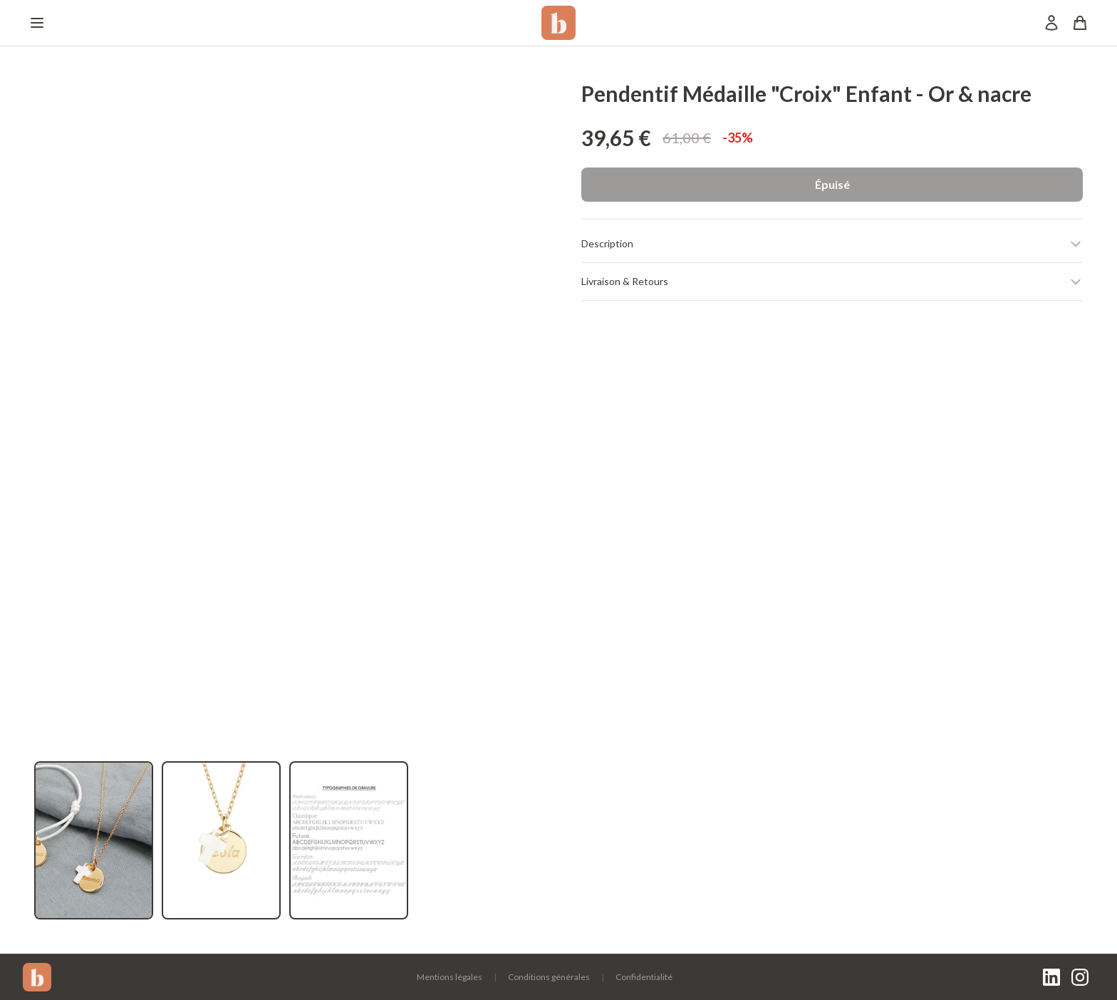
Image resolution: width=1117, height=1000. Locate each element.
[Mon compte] (1051, 23)
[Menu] (37, 23)
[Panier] (1080, 23)
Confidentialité (643, 976)
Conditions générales (549, 976)
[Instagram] (1080, 977)
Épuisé (832, 184)
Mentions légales (449, 976)
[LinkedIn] (1051, 977)
